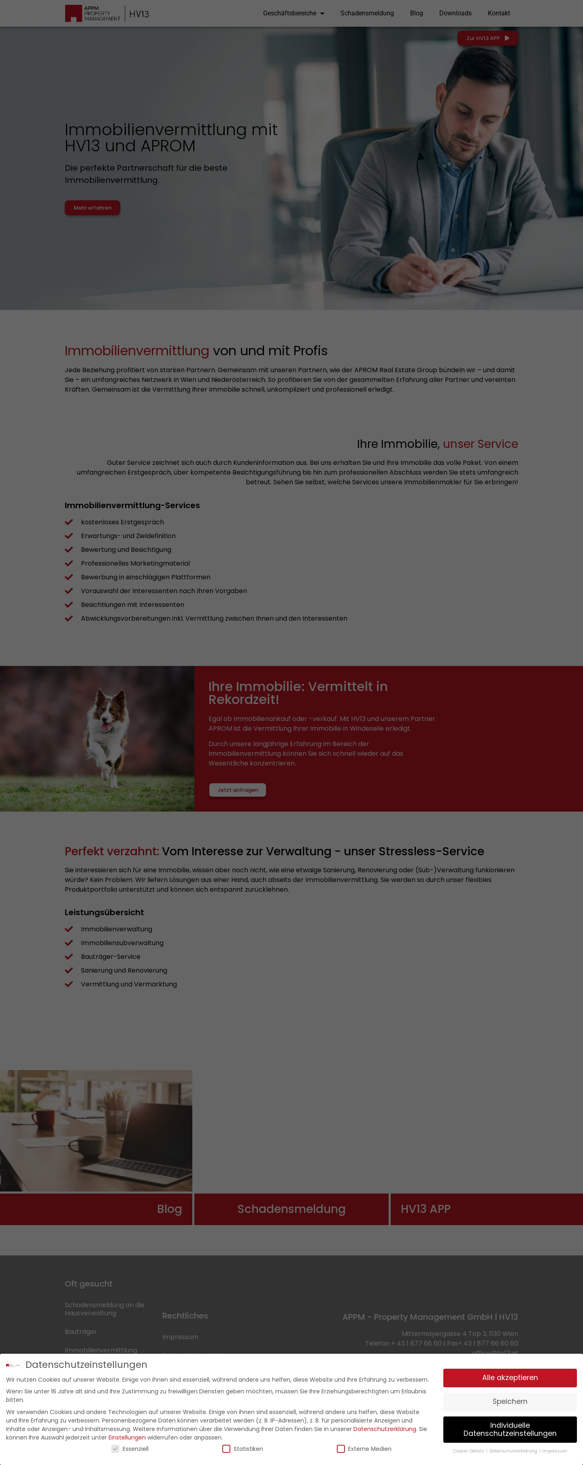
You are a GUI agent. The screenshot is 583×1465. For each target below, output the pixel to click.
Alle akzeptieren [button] (510, 1377)
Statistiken (242, 1448)
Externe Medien (364, 1448)
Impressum (555, 1451)
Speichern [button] (510, 1401)
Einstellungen (127, 1437)
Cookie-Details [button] (469, 1451)
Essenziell (130, 1448)
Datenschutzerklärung (384, 1428)
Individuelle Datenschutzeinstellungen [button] (510, 1428)
